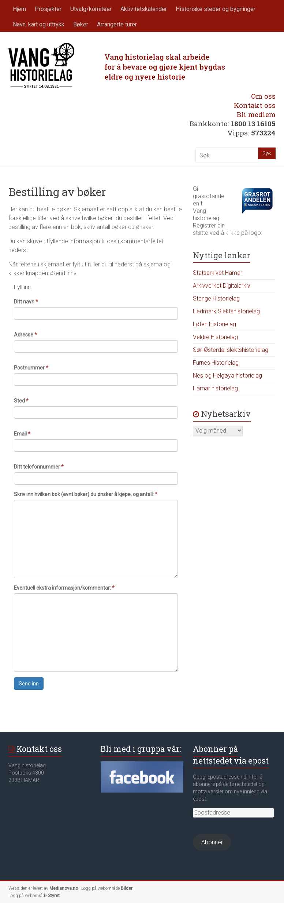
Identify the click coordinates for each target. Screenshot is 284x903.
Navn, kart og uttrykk (38, 24)
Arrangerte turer (117, 24)
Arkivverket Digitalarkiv (221, 285)
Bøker (80, 24)
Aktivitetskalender (143, 9)
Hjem (19, 9)
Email (22, 434)
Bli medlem (256, 114)
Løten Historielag (214, 324)
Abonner (212, 842)
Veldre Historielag (215, 337)
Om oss (263, 96)
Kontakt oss (255, 105)
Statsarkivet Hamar (217, 272)
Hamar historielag (215, 388)
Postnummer (31, 368)
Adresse (25, 335)
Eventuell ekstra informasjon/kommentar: (64, 588)
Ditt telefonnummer (39, 467)
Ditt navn (26, 302)
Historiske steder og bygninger (215, 9)
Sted (21, 401)
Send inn (29, 684)
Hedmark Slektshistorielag (226, 311)
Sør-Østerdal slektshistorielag (230, 349)
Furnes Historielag (216, 362)
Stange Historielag (216, 298)
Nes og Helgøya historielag (227, 375)
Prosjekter (48, 9)
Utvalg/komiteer (91, 9)
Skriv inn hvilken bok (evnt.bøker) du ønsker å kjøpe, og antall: (85, 494)
